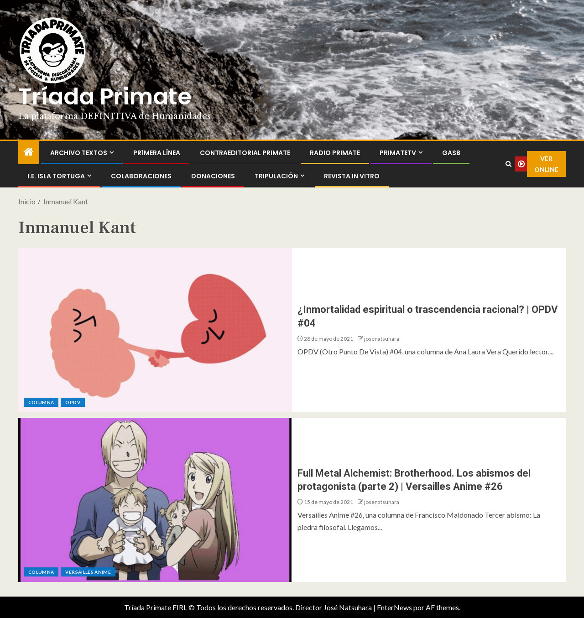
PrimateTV (398, 152)
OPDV (72, 402)
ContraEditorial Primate (245, 152)
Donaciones (213, 176)
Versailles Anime (88, 572)
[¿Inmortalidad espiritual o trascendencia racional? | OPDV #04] (155, 330)
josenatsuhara (381, 338)
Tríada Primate (105, 97)
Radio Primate (335, 152)
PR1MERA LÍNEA (156, 152)
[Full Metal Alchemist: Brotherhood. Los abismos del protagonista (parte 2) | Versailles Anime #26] (155, 500)
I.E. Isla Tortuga (56, 176)
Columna (41, 402)
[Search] (508, 164)
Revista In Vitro (352, 176)
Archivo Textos (78, 152)
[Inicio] (29, 152)
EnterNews (394, 607)
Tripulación (276, 176)
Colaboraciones (141, 176)
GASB (451, 152)
